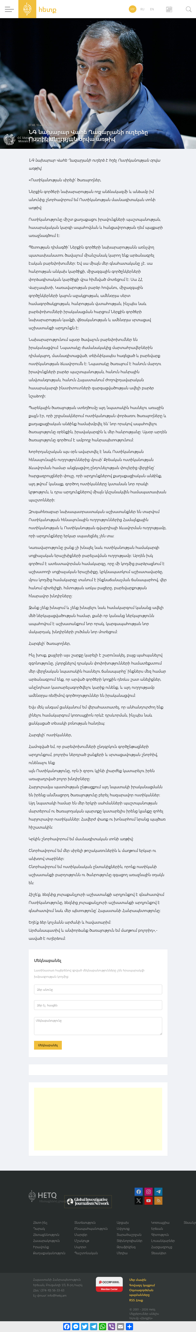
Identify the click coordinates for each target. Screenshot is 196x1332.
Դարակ (39, 1228)
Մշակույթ (81, 1241)
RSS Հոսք (137, 1301)
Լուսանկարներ (163, 1241)
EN (152, 9)
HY (133, 9)
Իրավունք (41, 1247)
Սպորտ (80, 1247)
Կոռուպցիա (160, 1222)
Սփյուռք (123, 1228)
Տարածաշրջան (129, 1235)
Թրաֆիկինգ (126, 1247)
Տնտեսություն (85, 1222)
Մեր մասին (138, 1280)
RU (142, 9)
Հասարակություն (46, 1241)
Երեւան (157, 1228)
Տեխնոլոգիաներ (129, 1241)
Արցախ (123, 1222)
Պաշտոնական (86, 1253)
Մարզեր (80, 1235)
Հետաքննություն (46, 1235)
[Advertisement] (98, 1119)
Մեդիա (122, 1253)
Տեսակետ (158, 1253)
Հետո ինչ (40, 1222)
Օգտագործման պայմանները (142, 1293)
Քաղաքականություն (49, 1253)
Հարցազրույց (161, 1247)
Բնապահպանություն (91, 1228)
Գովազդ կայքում (143, 1286)
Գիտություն (160, 1235)
